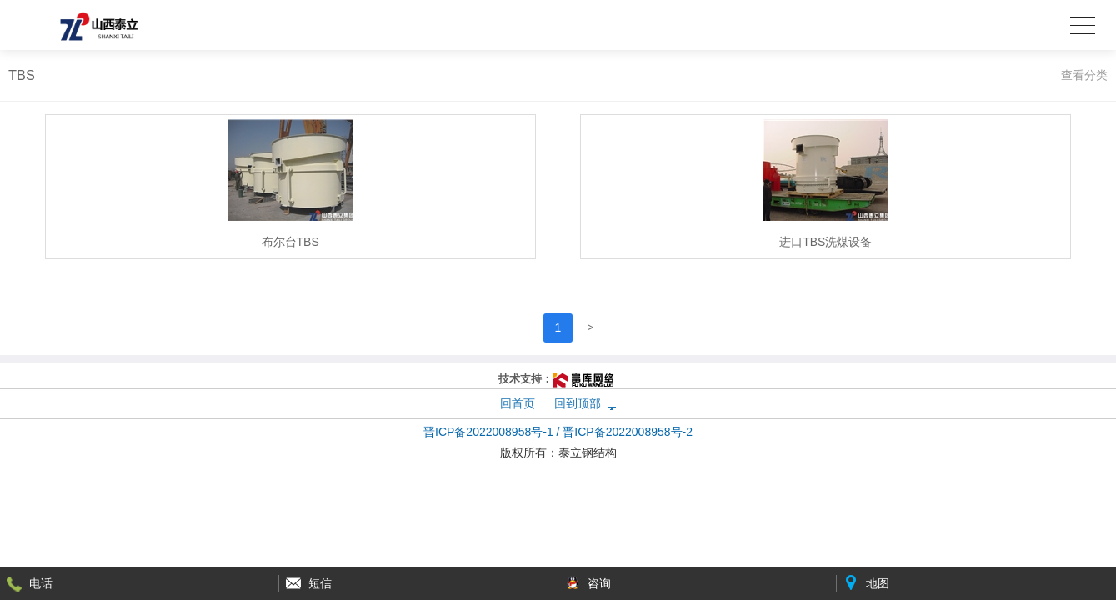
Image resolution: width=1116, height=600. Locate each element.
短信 (320, 583)
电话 (41, 583)
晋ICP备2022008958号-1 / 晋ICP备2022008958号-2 (558, 431)
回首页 (517, 403)
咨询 (599, 583)
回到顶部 (577, 403)
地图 (877, 583)
